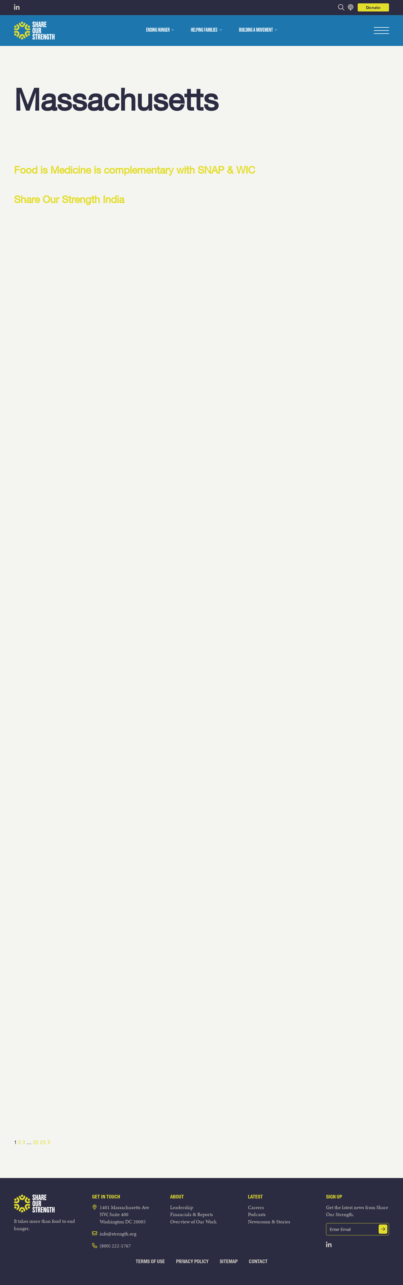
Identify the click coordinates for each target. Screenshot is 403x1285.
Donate (373, 7)
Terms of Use (150, 1261)
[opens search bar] (341, 7)
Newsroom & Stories (269, 1221)
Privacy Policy (192, 1261)
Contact (258, 1261)
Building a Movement (256, 30)
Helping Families (204, 30)
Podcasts (257, 1214)
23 (43, 1142)
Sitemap (229, 1261)
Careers (256, 1207)
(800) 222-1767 (115, 1245)
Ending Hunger (158, 30)
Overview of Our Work (193, 1221)
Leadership (181, 1207)
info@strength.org (118, 1233)
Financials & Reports (191, 1214)
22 (36, 1142)
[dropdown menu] (172, 30)
